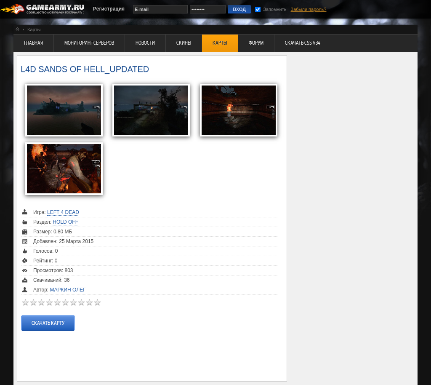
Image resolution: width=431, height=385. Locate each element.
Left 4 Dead (63, 212)
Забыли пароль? (309, 9)
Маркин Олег (68, 290)
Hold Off (65, 222)
